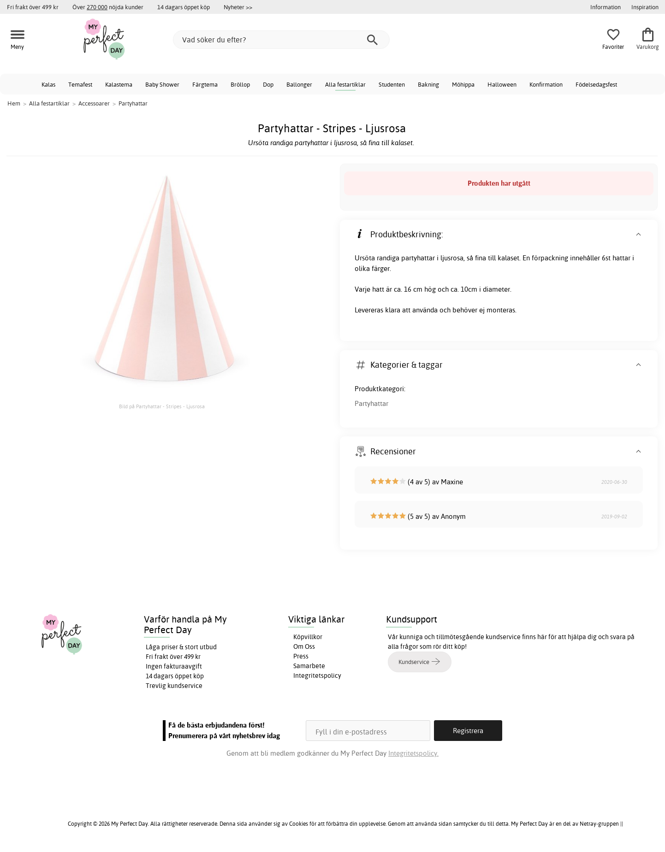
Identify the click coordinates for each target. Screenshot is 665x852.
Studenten (392, 84)
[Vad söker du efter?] (281, 39)
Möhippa (463, 84)
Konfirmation (546, 84)
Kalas (48, 84)
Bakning (428, 84)
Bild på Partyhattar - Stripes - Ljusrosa (162, 406)
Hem (13, 103)
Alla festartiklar (345, 84)
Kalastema (118, 84)
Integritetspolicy (317, 675)
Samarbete (309, 666)
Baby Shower (162, 84)
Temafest (80, 84)
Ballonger (299, 84)
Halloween (502, 84)
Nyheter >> (238, 7)
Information (605, 7)
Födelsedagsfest (596, 84)
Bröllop (240, 84)
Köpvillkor (307, 637)
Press (301, 656)
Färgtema (205, 84)
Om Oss (304, 646)
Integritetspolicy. (413, 753)
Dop (268, 84)
